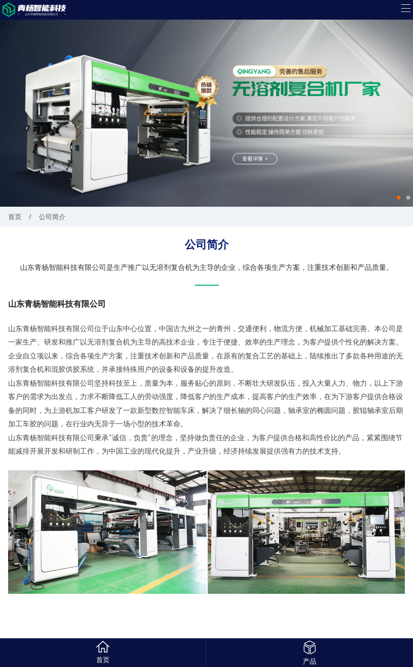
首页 (15, 216)
